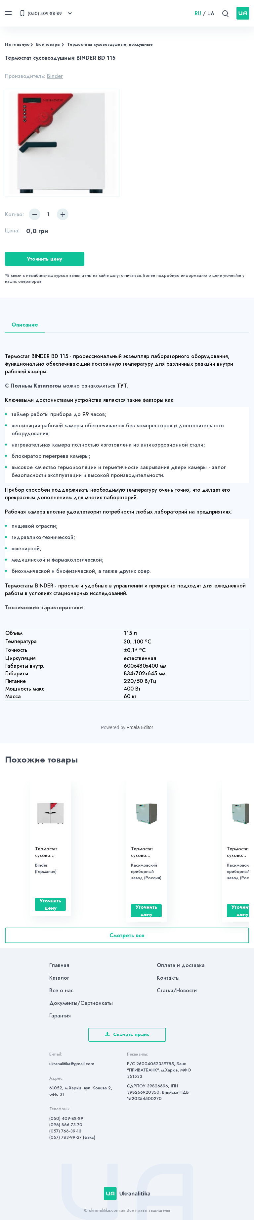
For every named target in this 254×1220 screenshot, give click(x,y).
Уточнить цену (44, 259)
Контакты (168, 978)
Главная (59, 965)
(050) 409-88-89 (66, 1118)
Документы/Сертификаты (81, 1003)
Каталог (59, 978)
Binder (55, 76)
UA (210, 13)
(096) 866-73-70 (65, 1125)
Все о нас (61, 990)
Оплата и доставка (181, 965)
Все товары (48, 44)
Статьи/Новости (177, 990)
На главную (17, 44)
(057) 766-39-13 (65, 1131)
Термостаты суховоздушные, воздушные (110, 44)
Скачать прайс (127, 1034)
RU (198, 13)
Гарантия (60, 1015)
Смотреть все (127, 935)
